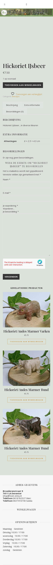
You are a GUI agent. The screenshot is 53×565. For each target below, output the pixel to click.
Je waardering (10, 205)
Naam (6, 179)
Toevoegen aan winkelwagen (23, 85)
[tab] (12, 105)
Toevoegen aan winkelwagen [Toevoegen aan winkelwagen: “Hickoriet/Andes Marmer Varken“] (26, 341)
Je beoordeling (11, 211)
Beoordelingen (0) (15, 111)
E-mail (6, 192)
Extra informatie (32, 105)
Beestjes (16, 96)
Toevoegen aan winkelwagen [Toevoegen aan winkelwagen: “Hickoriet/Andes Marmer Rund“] (26, 400)
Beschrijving (12, 105)
